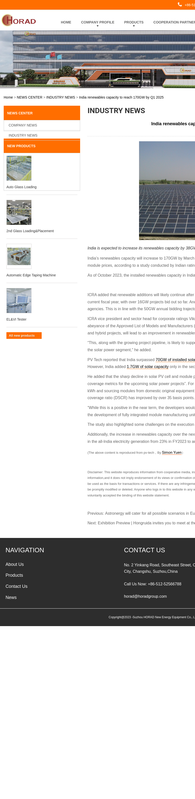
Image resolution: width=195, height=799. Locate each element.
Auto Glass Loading (21, 196)
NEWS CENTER (29, 97)
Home (8, 97)
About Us (14, 563)
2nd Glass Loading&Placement (30, 240)
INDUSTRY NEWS (60, 97)
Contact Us (16, 586)
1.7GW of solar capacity (148, 366)
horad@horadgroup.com (145, 596)
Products (14, 575)
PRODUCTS (134, 23)
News (11, 597)
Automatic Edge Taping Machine (31, 285)
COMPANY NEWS (23, 125)
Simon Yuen (172, 452)
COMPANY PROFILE (97, 23)
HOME (66, 22)
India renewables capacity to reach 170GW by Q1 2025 (121, 97)
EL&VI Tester (16, 329)
